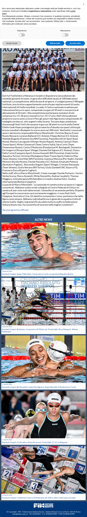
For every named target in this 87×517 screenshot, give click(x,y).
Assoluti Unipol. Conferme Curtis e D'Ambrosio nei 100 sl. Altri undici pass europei (39, 497)
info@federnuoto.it (20, 514)
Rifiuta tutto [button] (55, 43)
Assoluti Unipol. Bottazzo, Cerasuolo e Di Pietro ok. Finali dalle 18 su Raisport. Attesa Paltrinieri (40, 330)
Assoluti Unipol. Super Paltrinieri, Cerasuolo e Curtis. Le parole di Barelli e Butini (37, 274)
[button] (84, 4)
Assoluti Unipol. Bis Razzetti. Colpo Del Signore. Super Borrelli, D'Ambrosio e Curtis (39, 387)
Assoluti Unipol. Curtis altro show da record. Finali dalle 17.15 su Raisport (34, 442)
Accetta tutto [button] (75, 43)
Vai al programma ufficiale (15, 209)
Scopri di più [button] (11, 43)
